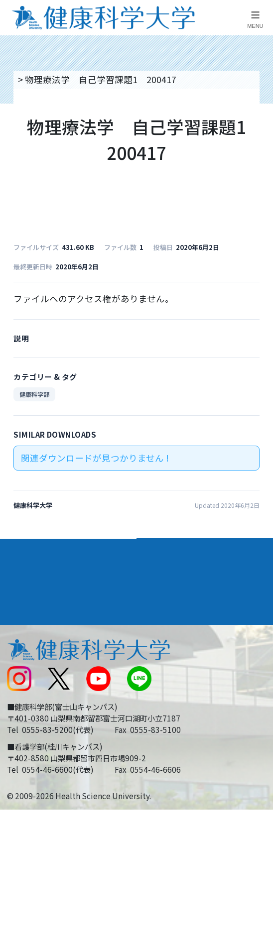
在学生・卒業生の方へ (187, 723)
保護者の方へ (32, 748)
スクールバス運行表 (45, 699)
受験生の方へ (32, 723)
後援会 (18, 627)
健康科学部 (34, 394)
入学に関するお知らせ (187, 675)
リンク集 (160, 627)
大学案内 (25, 550)
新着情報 (23, 675)
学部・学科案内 (177, 550)
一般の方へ (164, 748)
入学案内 (25, 576)
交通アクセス (32, 651)
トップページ (43, 79)
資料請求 (259, 151)
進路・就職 (167, 576)
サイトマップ (169, 699)
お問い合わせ (169, 651)
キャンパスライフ (45, 602)
